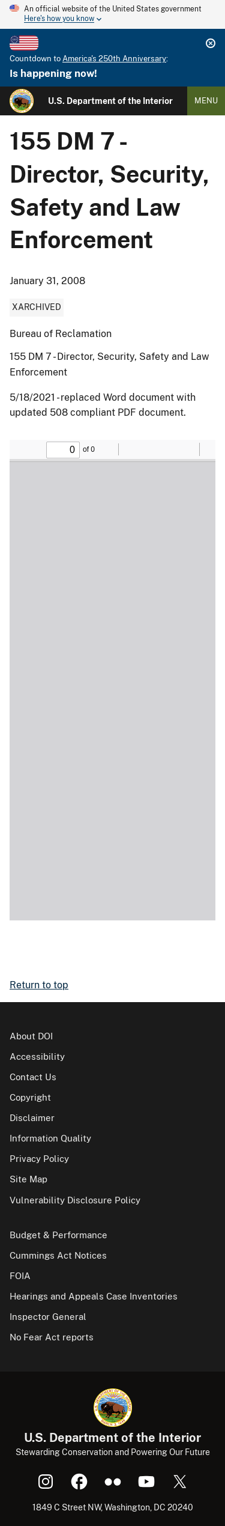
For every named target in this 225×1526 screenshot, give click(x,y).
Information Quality (50, 1138)
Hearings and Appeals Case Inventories (94, 1296)
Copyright (30, 1097)
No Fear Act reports (52, 1337)
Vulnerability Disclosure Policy (75, 1200)
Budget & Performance (58, 1235)
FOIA (20, 1276)
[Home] (22, 101)
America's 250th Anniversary (114, 58)
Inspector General (48, 1317)
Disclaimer (32, 1118)
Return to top (39, 985)
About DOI (31, 1036)
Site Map (28, 1179)
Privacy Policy (39, 1159)
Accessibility (37, 1056)
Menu (206, 100)
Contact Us (33, 1077)
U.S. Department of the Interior (110, 101)
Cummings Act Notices (58, 1255)
